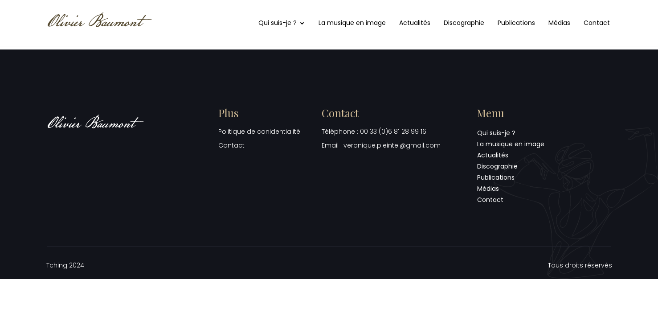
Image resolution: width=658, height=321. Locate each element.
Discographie (464, 22)
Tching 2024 (65, 265)
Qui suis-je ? (281, 22)
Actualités (414, 22)
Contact (597, 22)
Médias (559, 22)
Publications (516, 22)
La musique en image (352, 22)
